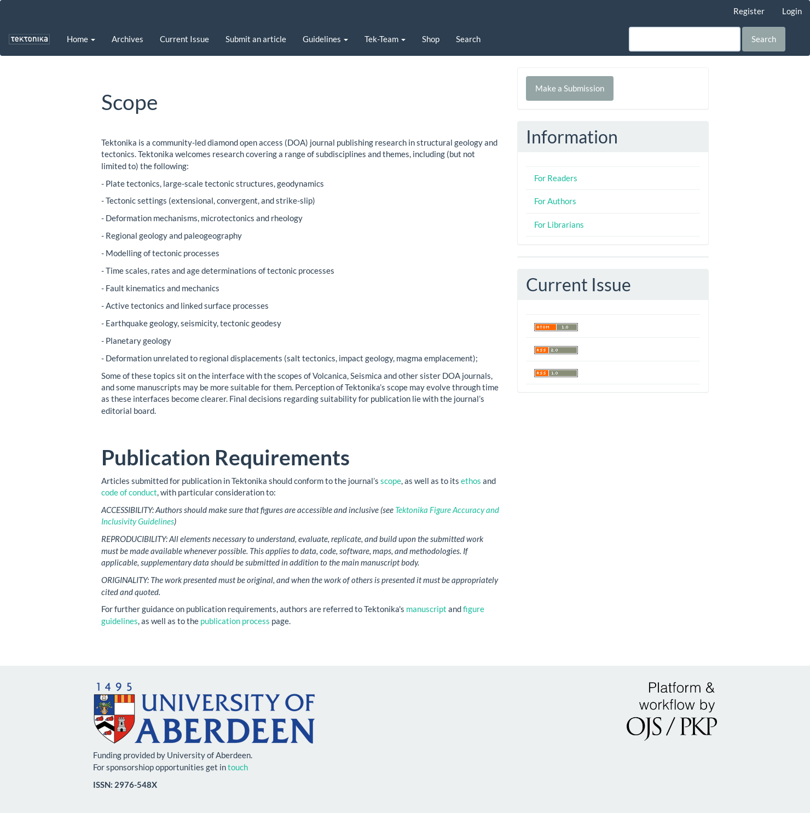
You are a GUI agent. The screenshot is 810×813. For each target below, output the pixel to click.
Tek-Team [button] (385, 39)
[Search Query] (684, 39)
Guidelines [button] (325, 39)
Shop (430, 39)
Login (792, 11)
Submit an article (255, 39)
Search (468, 39)
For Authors (555, 201)
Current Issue (184, 39)
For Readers (555, 178)
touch (238, 767)
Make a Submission (569, 88)
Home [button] (81, 39)
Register (749, 11)
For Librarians (559, 224)
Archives (127, 39)
